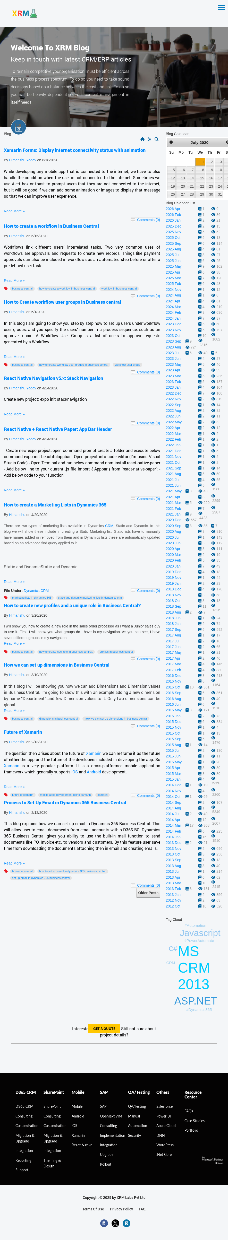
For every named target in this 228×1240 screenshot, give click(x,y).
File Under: (13, 591)
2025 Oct (173, 237)
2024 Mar (173, 307)
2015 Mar (173, 774)
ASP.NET (195, 1001)
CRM (109, 526)
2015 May (173, 762)
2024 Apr (173, 301)
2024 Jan (173, 318)
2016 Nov (173, 681)
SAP (103, 1106)
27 (183, 194)
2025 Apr (173, 272)
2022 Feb (173, 439)
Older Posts (148, 893)
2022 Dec (173, 393)
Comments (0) (148, 220)
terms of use (93, 1209)
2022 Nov (173, 399)
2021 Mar (173, 503)
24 (220, 186)
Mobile (77, 1106)
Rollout (105, 1164)
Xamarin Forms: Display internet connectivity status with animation (75, 150)
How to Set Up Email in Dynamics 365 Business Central (72, 871)
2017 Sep (173, 629)
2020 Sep (173, 526)
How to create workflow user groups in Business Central (73, 364)
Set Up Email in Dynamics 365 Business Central (41, 877)
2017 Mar (173, 664)
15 (202, 178)
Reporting (23, 1160)
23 (211, 186)
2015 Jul (172, 750)
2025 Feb (173, 284)
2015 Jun (173, 756)
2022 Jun (173, 416)
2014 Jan (173, 837)
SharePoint (52, 1106)
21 (192, 186)
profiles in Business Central (116, 651)
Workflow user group (127, 364)
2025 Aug (173, 249)
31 (220, 194)
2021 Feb (173, 509)
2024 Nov (173, 289)
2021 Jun (173, 485)
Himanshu (17, 236)
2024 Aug (173, 295)
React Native (82, 1145)
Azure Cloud (166, 1125)
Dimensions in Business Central (58, 718)
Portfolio (191, 1130)
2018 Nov (173, 595)
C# (173, 948)
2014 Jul (172, 814)
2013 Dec (173, 843)
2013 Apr (173, 877)
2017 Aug (173, 635)
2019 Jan (173, 583)
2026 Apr (173, 209)
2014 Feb (173, 831)
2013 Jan (173, 895)
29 (202, 194)
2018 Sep (173, 606)
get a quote (104, 1029)
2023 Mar (173, 376)
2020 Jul (172, 537)
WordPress (165, 1145)
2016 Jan (173, 716)
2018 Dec (173, 589)
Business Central (22, 288)
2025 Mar (173, 278)
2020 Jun (173, 543)
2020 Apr (173, 549)
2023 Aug (173, 347)
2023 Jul (172, 353)
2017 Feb (173, 670)
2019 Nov (173, 577)
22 (202, 186)
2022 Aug (173, 410)
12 (173, 178)
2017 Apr (173, 658)
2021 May (173, 491)
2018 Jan (173, 624)
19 (173, 186)
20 (183, 186)
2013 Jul (172, 871)
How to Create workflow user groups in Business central (62, 302)
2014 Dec (173, 785)
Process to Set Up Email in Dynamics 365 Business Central (65, 802)
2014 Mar (173, 825)
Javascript (200, 933)
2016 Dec (173, 676)
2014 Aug (173, 808)
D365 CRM (24, 1106)
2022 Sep (173, 405)
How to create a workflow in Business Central (51, 226)
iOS (74, 771)
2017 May (173, 652)
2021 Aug (173, 474)
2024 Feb (173, 312)
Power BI (163, 1116)
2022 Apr (173, 428)
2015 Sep (173, 739)
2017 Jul (172, 641)
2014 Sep (173, 802)
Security (134, 1135)
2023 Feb (173, 382)
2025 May (173, 266)
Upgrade (106, 1154)
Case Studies (194, 1121)
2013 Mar (173, 883)
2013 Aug (173, 866)
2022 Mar (173, 434)
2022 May (173, 422)
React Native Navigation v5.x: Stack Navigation (53, 378)
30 (211, 194)
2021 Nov (173, 457)
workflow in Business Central (119, 288)
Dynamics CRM (36, 591)
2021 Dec (173, 451)
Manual (134, 1116)
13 (183, 178)
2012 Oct (173, 906)
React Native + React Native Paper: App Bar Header (58, 429)
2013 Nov (173, 848)
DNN (160, 1135)
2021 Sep (173, 468)
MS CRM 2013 (194, 967)
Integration (24, 1150)
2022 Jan (173, 445)
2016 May (173, 710)
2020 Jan (173, 566)
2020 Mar (173, 555)
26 (173, 194)
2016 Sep (173, 693)
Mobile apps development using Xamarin (65, 794)
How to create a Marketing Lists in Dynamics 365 (55, 505)
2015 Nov (173, 727)
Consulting (52, 1116)
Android (94, 771)
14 (192, 178)
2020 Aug (173, 531)
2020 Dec (173, 520)
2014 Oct (173, 796)
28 (192, 194)
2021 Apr (173, 497)
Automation (137, 1125)
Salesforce (164, 1106)
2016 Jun (173, 704)
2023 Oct (173, 336)
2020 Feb (173, 560)
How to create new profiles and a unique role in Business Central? (72, 605)
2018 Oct (173, 601)
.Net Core (164, 1154)
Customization (26, 1125)
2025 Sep (173, 243)
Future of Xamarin (23, 732)
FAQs (188, 1111)
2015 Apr (173, 768)
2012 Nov (173, 900)
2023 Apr (173, 370)
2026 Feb (173, 215)
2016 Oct (173, 687)
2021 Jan (173, 514)
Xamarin (94, 753)
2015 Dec (173, 722)
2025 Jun (173, 261)
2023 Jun (173, 358)
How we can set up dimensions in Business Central (56, 665)
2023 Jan (173, 387)
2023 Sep (173, 341)
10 (220, 170)
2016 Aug (173, 699)
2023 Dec (173, 324)
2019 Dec (173, 572)
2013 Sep (173, 860)
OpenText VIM (111, 1116)
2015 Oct (173, 733)
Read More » (14, 211)
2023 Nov (173, 330)
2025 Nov (173, 232)
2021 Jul (172, 480)
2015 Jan (173, 779)
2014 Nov (173, 791)
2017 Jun (173, 647)
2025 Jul (172, 255)
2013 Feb (173, 889)
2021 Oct (173, 462)
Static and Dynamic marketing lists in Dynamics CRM (90, 597)
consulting (23, 1116)
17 (220, 178)
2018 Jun (173, 618)
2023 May (173, 364)
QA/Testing (137, 1106)
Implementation (112, 1135)
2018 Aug (173, 612)
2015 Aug (173, 745)
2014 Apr (173, 820)
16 (211, 178)
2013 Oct (173, 854)
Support (21, 1170)
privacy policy (121, 1209)
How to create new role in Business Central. (66, 651)
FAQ (142, 1209)
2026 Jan (173, 220)
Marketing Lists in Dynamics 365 (32, 597)
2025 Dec (173, 226)
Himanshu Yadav (22, 160)
